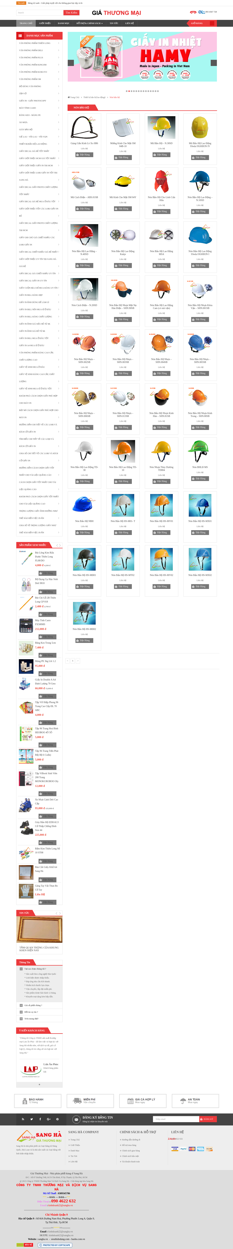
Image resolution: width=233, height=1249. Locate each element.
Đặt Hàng (48, 573)
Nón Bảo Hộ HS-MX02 (200, 575)
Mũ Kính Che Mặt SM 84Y (123, 197)
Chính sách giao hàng (131, 1150)
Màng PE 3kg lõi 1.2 (45, 661)
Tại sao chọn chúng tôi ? (35, 969)
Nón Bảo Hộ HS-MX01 (200, 521)
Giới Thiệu (75, 1145)
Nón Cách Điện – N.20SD (84, 305)
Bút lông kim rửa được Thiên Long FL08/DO (44, 556)
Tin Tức (74, 1156)
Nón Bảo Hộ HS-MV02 (161, 575)
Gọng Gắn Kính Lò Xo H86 (84, 143)
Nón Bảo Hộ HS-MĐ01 (84, 575)
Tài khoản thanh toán (131, 1161)
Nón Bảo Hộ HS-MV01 (161, 521)
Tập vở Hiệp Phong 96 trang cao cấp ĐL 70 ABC (46, 706)
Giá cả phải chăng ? (33, 1005)
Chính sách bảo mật (130, 1156)
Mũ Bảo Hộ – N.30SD (161, 143)
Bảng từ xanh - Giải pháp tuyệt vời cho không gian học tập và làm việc (58, 3)
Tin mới (21, 3)
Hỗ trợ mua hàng (129, 1145)
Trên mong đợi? (32, 1019)
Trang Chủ (75, 1139)
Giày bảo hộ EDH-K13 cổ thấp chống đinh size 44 (47, 826)
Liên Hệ (74, 1161)
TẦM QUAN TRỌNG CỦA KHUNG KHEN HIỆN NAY (39, 949)
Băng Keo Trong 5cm (45, 643)
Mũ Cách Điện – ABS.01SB (84, 197)
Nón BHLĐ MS (200, 467)
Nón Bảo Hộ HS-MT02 (123, 575)
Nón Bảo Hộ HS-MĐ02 (84, 629)
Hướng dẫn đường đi (131, 1139)
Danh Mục (75, 1150)
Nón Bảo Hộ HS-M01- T (123, 521)
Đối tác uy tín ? (31, 1012)
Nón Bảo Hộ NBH (84, 521)
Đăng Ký (208, 1119)
